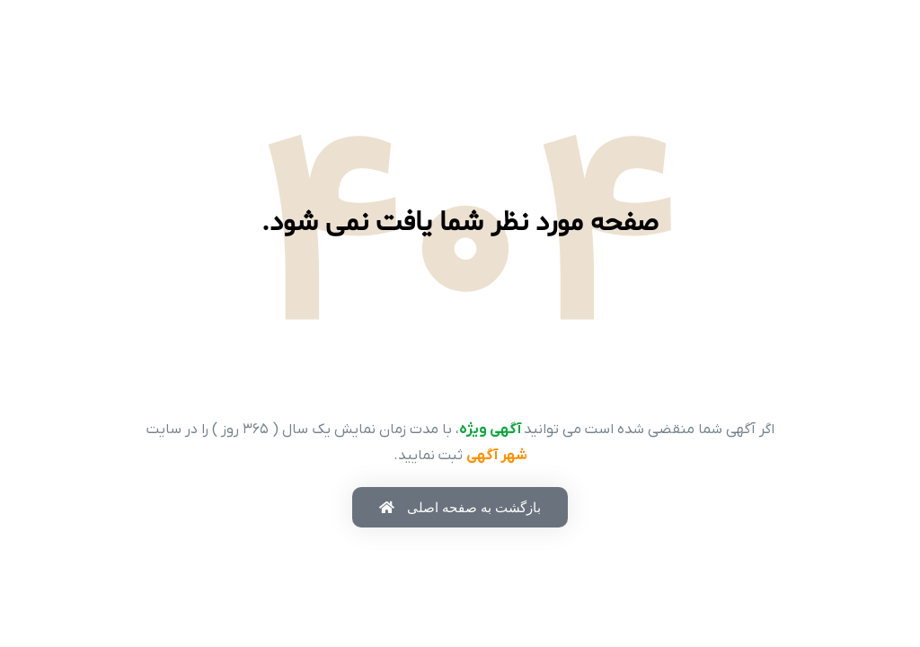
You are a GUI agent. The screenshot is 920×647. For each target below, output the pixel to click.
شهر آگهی (496, 456)
